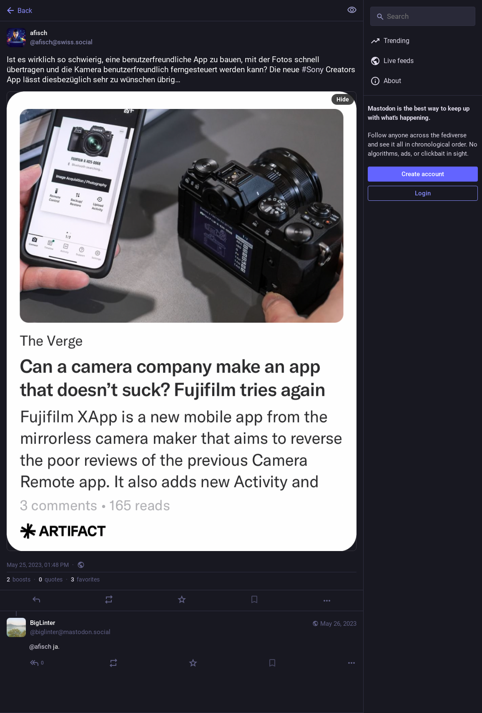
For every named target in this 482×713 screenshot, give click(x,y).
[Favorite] (182, 599)
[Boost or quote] (109, 599)
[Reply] (36, 599)
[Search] (422, 16)
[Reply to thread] (37, 663)
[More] (327, 601)
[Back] (170, 10)
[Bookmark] (254, 599)
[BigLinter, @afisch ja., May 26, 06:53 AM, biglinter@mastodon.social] (181, 644)
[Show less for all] (352, 10)
